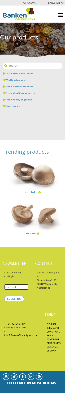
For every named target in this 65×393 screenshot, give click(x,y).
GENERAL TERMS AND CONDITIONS (53, 328)
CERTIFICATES (54, 343)
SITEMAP (51, 350)
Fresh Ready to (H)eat (17, 99)
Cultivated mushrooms (18, 73)
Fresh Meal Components (19, 93)
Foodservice (11, 106)
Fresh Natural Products (18, 86)
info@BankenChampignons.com (21, 335)
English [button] (54, 3)
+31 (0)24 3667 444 (16, 323)
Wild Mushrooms (14, 79)
